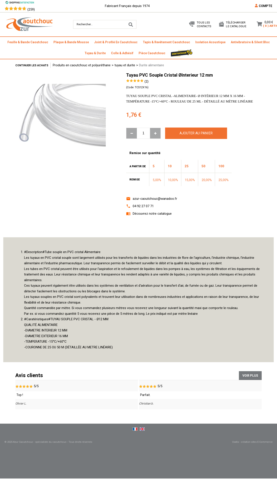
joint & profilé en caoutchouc (116, 42)
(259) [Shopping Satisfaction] (31, 9)
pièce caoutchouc (152, 53)
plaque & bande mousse (71, 42)
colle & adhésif (122, 53)
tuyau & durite (95, 53)
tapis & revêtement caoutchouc (166, 42)
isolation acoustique (210, 42)
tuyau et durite (125, 65)
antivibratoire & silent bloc (250, 42)
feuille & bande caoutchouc (27, 42)
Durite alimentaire (151, 65)
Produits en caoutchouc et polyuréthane (82, 65)
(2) (146, 81)
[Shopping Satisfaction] (19, 3)
